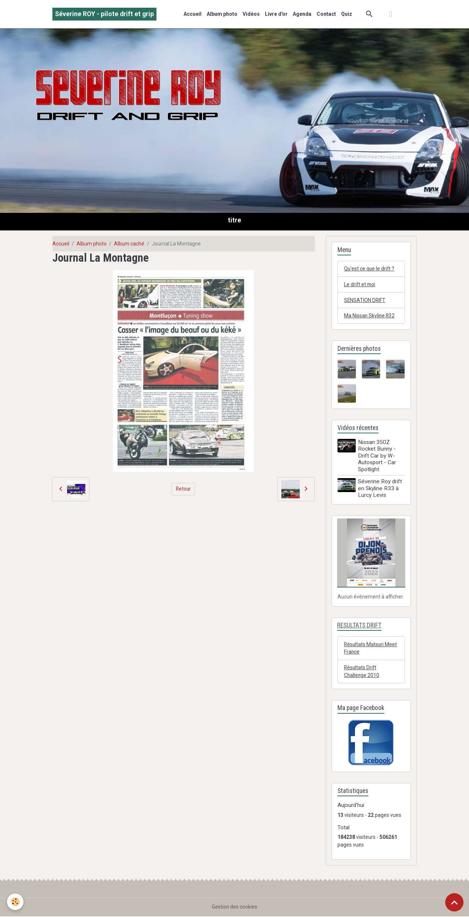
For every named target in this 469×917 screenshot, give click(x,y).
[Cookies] (15, 902)
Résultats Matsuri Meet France (371, 648)
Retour (183, 489)
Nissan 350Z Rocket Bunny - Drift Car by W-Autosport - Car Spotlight (377, 456)
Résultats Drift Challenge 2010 (362, 671)
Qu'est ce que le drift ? (369, 269)
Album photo (222, 14)
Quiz (346, 14)
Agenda (302, 14)
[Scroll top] (454, 902)
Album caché (129, 244)
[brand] (104, 14)
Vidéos (251, 14)
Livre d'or (276, 14)
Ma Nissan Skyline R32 (370, 316)
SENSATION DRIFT (365, 300)
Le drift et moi (360, 284)
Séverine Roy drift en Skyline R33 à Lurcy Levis (380, 489)
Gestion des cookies (235, 907)
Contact (326, 14)
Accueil (193, 14)
